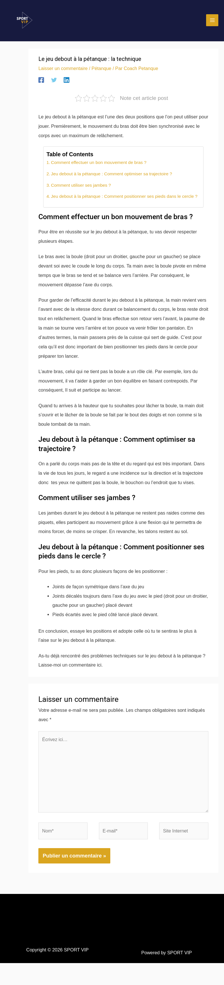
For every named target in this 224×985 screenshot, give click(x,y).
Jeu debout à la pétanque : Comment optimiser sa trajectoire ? (111, 180)
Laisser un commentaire (63, 75)
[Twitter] (54, 87)
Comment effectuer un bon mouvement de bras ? (98, 169)
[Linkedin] (66, 87)
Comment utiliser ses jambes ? (80, 192)
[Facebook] (41, 87)
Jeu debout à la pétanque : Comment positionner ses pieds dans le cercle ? (124, 203)
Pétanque (102, 75)
